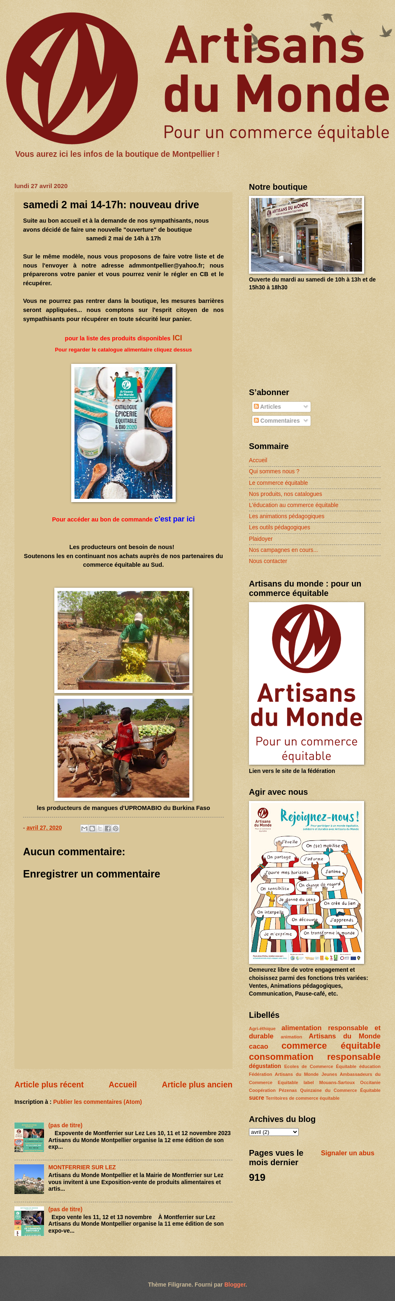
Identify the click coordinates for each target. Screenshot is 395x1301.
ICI (176, 338)
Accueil (123, 1084)
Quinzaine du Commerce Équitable (340, 1090)
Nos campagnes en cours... (283, 550)
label (309, 1082)
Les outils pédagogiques (279, 527)
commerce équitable (331, 1045)
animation (291, 1036)
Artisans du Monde (345, 1036)
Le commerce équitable (278, 483)
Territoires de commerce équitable (302, 1098)
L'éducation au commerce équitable (293, 505)
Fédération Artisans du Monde (283, 1074)
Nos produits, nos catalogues (285, 494)
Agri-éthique (262, 1028)
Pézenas (288, 1090)
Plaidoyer (261, 539)
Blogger (234, 1285)
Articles (267, 407)
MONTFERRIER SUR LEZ (82, 1167)
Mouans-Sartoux (337, 1082)
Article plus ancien (197, 1084)
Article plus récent (49, 1084)
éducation (370, 1066)
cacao (258, 1046)
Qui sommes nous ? (274, 471)
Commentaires (277, 421)
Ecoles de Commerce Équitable (320, 1066)
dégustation (265, 1066)
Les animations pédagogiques (286, 516)
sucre (256, 1098)
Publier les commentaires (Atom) (97, 1102)
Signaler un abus (347, 1153)
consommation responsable (315, 1057)
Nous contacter (268, 561)
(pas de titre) (66, 1125)
